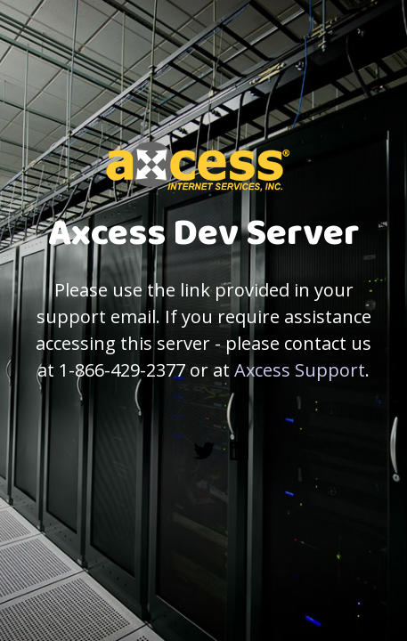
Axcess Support (299, 370)
